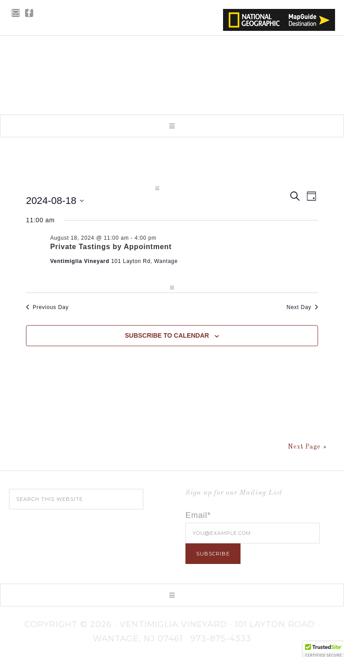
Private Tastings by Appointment (111, 246)
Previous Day (47, 307)
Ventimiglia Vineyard (172, 72)
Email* (198, 515)
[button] (172, 125)
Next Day (302, 307)
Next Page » (307, 447)
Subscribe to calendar (167, 335)
